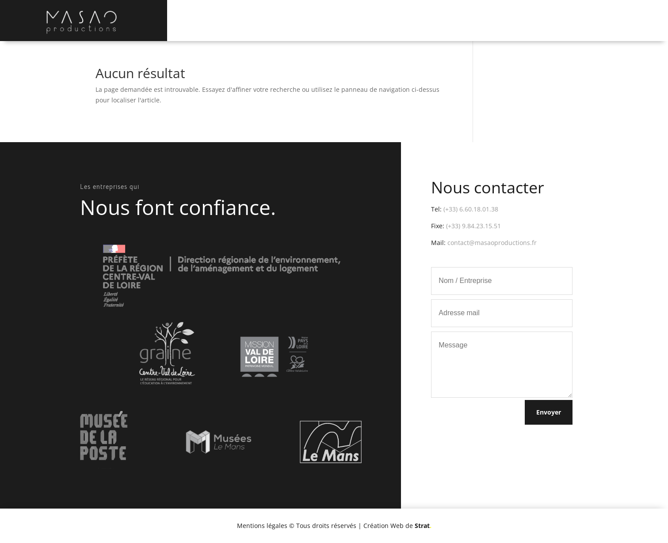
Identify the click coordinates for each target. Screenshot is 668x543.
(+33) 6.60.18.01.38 (470, 209)
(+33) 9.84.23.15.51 (473, 226)
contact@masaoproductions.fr (492, 242)
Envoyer (548, 412)
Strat (423, 525)
